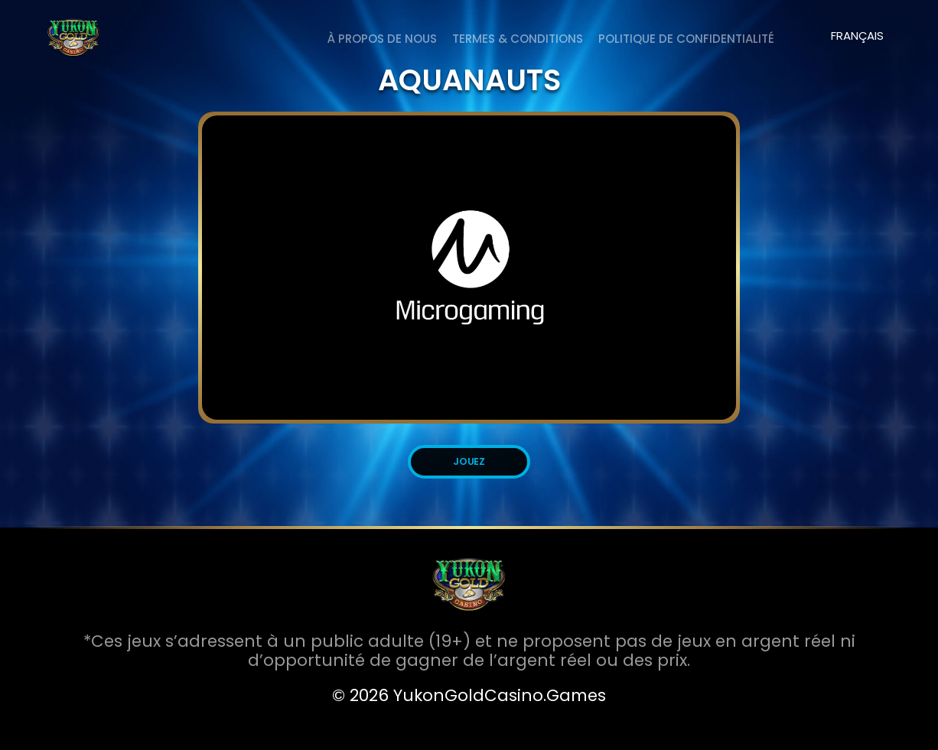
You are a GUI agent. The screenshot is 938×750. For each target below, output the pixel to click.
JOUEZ (469, 461)
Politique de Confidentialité (686, 39)
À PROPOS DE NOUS (382, 39)
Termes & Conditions (517, 39)
